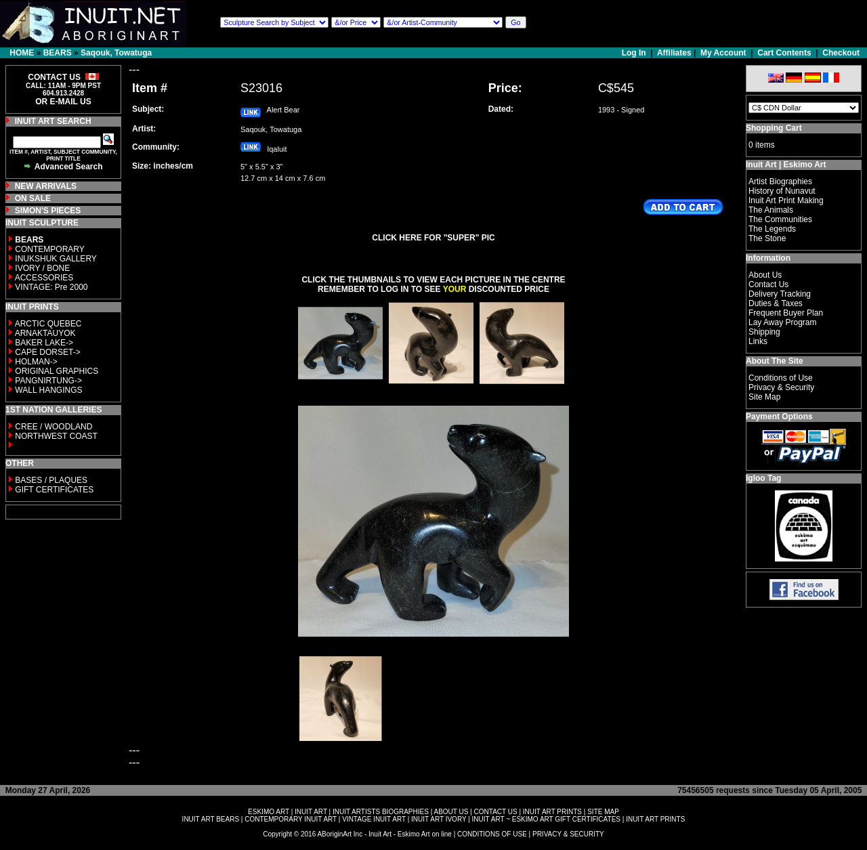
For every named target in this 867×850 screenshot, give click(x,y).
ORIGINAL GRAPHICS (56, 371)
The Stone (767, 238)
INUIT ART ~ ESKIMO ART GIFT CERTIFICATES (546, 819)
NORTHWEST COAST (55, 436)
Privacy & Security (781, 387)
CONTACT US (495, 811)
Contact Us (768, 284)
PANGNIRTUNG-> (48, 380)
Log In (635, 53)
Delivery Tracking (779, 294)
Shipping (764, 332)
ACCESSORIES (44, 277)
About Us (765, 275)
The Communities (780, 219)
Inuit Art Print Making (786, 200)
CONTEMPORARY (49, 249)
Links (757, 341)
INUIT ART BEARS (210, 819)
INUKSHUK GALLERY (56, 258)
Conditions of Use (780, 378)
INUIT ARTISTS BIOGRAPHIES (381, 811)
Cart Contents (784, 53)
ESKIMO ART (268, 811)
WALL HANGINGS (48, 390)
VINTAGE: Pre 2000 (51, 287)
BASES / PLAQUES (51, 480)
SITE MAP (603, 811)
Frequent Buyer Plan (785, 313)
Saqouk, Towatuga (116, 53)
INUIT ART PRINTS (552, 811)
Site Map (764, 397)
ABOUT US (451, 811)
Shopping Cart (774, 128)
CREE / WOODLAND (52, 426)
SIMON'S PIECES (48, 210)
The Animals (770, 210)
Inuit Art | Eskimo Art (786, 164)
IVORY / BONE (42, 268)
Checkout (841, 53)
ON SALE (33, 198)
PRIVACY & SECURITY (568, 834)
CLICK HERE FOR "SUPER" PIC (433, 237)
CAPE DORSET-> (47, 352)
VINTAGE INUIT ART (374, 819)
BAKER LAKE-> (44, 342)
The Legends (772, 229)
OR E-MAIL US (63, 101)
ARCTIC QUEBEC (48, 323)
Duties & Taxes (775, 303)
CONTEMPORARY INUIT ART (291, 819)
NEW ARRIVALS (46, 186)
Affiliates (674, 53)
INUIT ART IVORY (438, 819)
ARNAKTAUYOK (45, 333)
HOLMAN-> (36, 361)
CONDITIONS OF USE (492, 834)
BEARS (57, 53)
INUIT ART (311, 811)
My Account (723, 53)
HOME (21, 53)
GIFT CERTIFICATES (54, 489)
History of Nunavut (782, 191)
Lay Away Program (782, 322)
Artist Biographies (780, 181)
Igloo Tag (763, 478)
